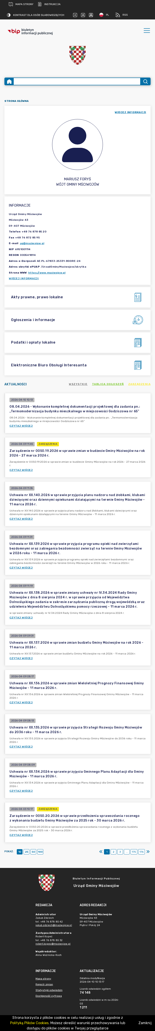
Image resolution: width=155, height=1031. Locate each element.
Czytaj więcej (21, 425)
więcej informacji (130, 112)
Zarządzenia (139, 384)
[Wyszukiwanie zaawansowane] (77, 81)
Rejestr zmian (44, 984)
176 (142, 851)
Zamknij (145, 1023)
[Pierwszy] (101, 851)
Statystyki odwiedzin (49, 990)
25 (26, 851)
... (127, 851)
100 (40, 851)
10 (19, 851)
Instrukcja (49, 4)
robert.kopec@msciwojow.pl (53, 943)
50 (33, 851)
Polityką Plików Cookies (29, 1023)
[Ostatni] (148, 851)
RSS (121, 15)
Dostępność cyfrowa (49, 995)
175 (134, 851)
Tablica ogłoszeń (108, 384)
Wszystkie (78, 384)
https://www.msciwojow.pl (47, 272)
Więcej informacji (24, 278)
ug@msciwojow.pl (32, 243)
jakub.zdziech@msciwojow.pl (54, 925)
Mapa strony (21, 4)
